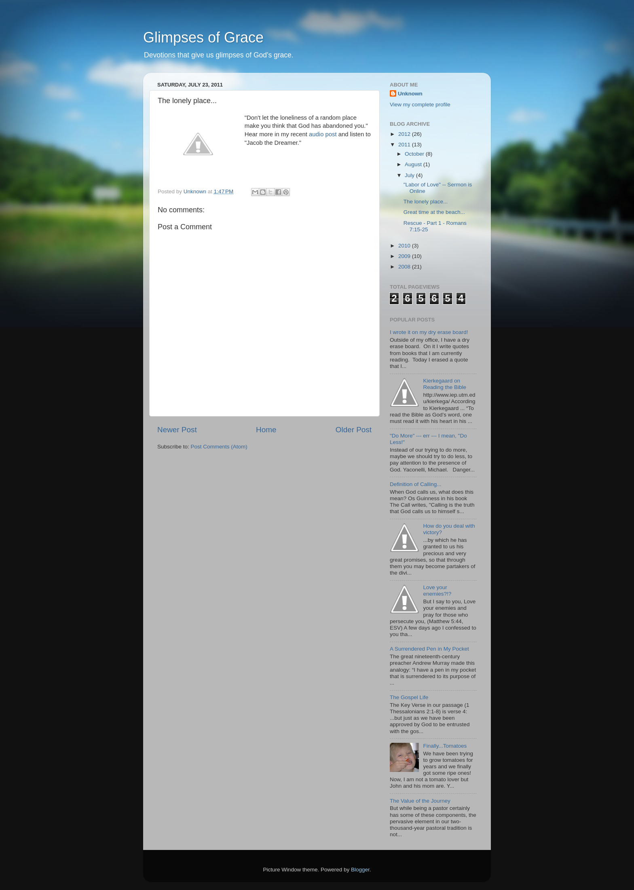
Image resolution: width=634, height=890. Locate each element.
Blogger (360, 870)
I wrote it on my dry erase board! (429, 332)
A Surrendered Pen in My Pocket (429, 649)
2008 (405, 267)
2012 (405, 134)
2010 (405, 246)
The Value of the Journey (420, 801)
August (414, 164)
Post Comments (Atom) (219, 447)
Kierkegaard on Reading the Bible (444, 384)
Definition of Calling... (416, 484)
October (415, 154)
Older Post (354, 429)
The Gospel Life (409, 697)
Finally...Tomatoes (445, 746)
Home (266, 429)
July (410, 175)
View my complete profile (420, 104)
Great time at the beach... (434, 212)
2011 (405, 145)
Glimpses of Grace (203, 37)
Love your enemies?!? (437, 590)
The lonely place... (426, 202)
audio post (323, 134)
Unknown (410, 94)
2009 (405, 256)
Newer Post (177, 429)
